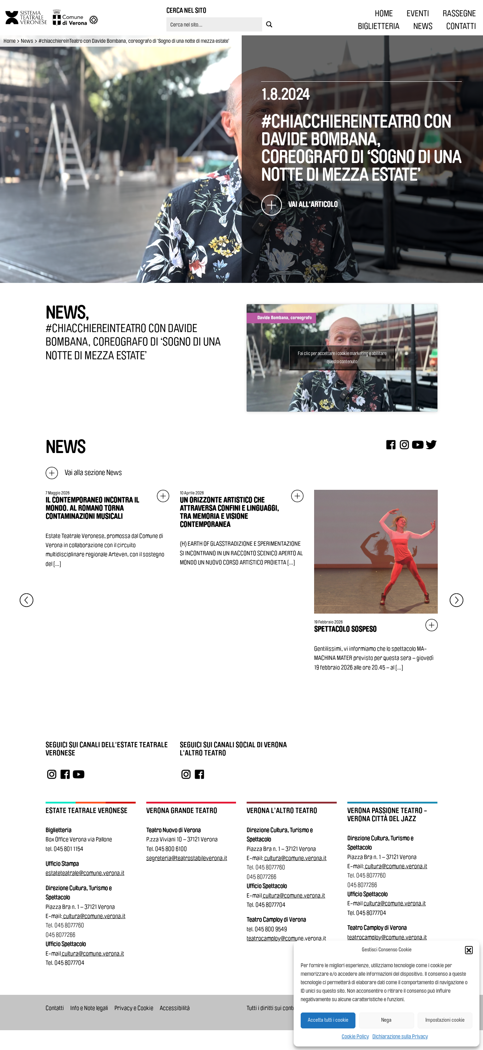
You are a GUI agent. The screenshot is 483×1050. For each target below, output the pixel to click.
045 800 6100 (171, 849)
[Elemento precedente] (26, 600)
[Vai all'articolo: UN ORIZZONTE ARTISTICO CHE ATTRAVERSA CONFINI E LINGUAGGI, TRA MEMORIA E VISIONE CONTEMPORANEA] (242, 529)
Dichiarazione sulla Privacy (400, 1036)
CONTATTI (461, 26)
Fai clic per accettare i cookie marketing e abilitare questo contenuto (342, 357)
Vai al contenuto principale (8, 1)
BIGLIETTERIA (379, 26)
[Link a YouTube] (78, 774)
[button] (468, 949)
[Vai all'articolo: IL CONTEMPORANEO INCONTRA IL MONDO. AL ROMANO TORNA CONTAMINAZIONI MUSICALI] (107, 529)
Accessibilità (175, 1008)
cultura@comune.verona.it (94, 916)
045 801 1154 (68, 849)
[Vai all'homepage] (29, 17)
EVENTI (418, 13)
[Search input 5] (214, 24)
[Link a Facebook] (65, 774)
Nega (386, 1020)
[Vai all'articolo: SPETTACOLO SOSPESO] (376, 581)
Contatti (55, 1008)
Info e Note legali (89, 1008)
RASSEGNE (459, 13)
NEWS (422, 26)
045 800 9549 (271, 929)
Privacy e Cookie (133, 1008)
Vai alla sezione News (84, 472)
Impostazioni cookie (445, 1020)
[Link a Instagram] (52, 774)
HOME (384, 13)
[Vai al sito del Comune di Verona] (76, 17)
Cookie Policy (355, 1036)
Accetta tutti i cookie (328, 1020)
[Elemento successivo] (456, 600)
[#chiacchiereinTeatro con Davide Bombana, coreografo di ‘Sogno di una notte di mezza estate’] (299, 205)
